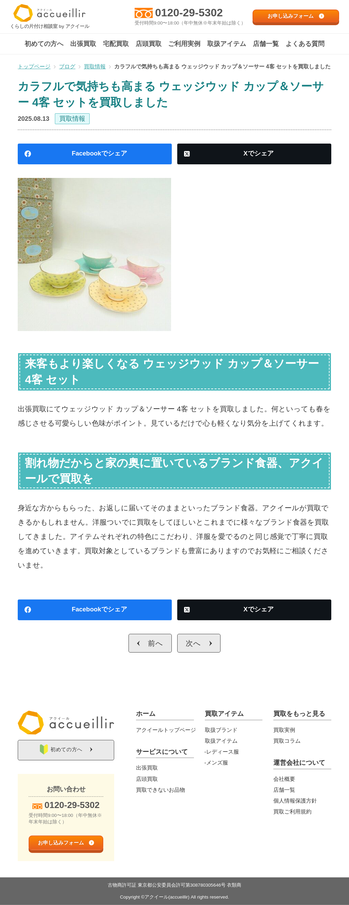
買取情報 (72, 118)
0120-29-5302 (189, 12)
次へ (193, 643)
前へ (155, 643)
